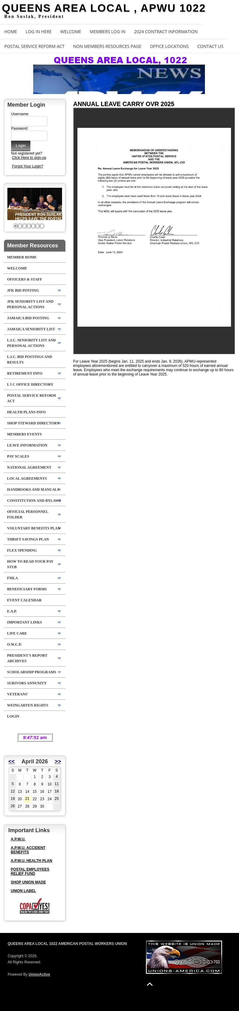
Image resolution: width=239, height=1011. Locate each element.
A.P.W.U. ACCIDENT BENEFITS (28, 850)
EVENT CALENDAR (24, 600)
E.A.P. (12, 611)
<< (11, 761)
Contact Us (210, 46)
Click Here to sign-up (29, 157)
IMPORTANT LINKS (24, 622)
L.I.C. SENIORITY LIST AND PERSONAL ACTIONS (31, 343)
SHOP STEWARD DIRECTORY (33, 423)
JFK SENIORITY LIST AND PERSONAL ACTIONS (30, 304)
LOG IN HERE (39, 31)
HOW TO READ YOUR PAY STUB (30, 564)
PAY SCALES (18, 456)
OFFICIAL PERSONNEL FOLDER (27, 514)
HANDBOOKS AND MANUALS (33, 489)
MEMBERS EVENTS (24, 434)
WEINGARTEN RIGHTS (27, 705)
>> (58, 761)
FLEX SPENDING (22, 550)
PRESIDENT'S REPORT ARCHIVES (27, 658)
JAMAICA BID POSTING (28, 318)
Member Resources (32, 245)
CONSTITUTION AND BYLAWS (34, 500)
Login (13, 716)
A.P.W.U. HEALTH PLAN (31, 861)
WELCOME (70, 31)
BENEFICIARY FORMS (27, 589)
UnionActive (39, 974)
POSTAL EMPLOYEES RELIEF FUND (30, 871)
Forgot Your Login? (27, 166)
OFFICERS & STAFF (24, 279)
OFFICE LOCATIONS (169, 46)
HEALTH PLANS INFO (26, 412)
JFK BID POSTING (23, 290)
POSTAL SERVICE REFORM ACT (34, 46)
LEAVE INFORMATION (27, 445)
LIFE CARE (17, 633)
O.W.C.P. (14, 644)
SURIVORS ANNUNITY (27, 683)
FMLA (12, 578)
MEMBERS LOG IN (107, 31)
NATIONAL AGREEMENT (29, 467)
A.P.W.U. (18, 839)
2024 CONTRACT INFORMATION (166, 31)
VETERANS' (17, 694)
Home (10, 31)
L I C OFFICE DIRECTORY (30, 384)
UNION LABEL (23, 891)
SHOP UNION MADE (28, 882)
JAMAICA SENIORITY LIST (31, 329)
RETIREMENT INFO (24, 373)
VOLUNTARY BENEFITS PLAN (33, 528)
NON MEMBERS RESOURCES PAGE (107, 46)
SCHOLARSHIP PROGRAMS (31, 672)
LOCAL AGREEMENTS (27, 478)
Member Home (22, 257)
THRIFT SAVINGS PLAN (28, 539)
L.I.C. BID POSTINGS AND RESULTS (29, 359)
